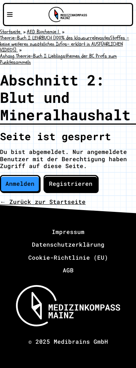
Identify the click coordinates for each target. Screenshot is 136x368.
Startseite (11, 31)
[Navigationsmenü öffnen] (10, 14)
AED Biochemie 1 (44, 31)
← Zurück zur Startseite (43, 201)
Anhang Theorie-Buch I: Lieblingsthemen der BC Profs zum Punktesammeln (58, 59)
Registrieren (70, 183)
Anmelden (19, 183)
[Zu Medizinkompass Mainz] (68, 14)
